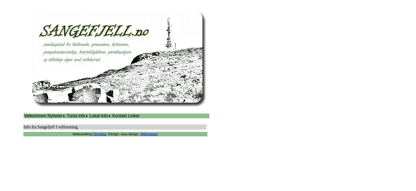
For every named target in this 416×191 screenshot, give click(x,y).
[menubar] (82, 116)
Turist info (76, 116)
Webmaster (149, 134)
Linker (134, 116)
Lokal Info (99, 116)
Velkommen (35, 116)
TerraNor (99, 134)
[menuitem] (35, 116)
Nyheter (54, 116)
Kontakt (119, 116)
